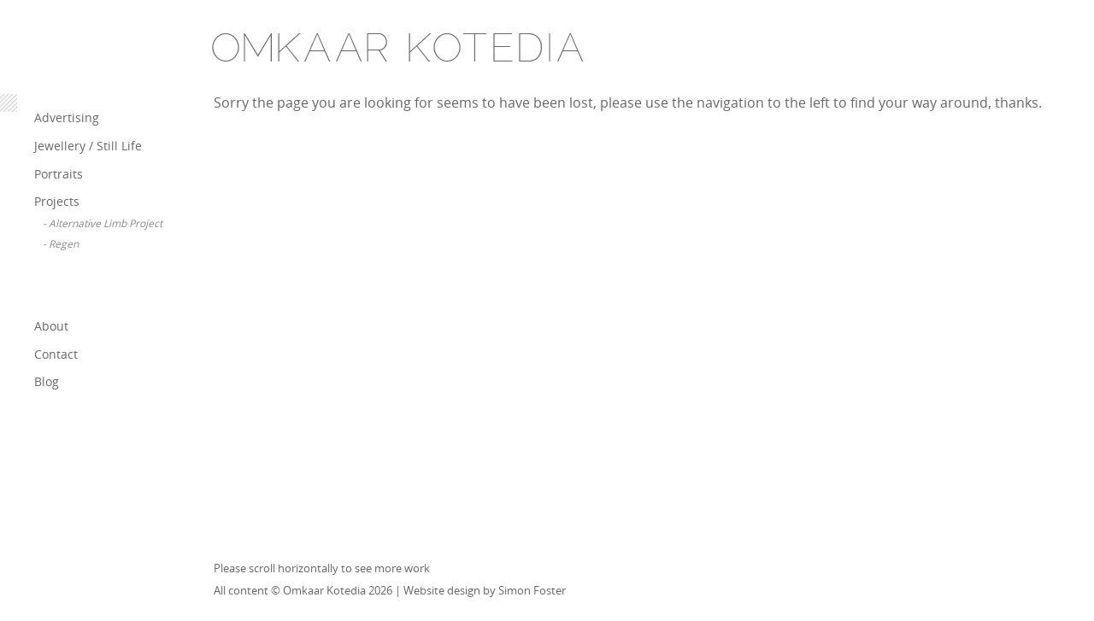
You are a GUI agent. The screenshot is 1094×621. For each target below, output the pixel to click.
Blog (46, 381)
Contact (56, 354)
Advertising (66, 117)
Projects (56, 201)
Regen (64, 244)
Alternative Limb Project (105, 223)
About (51, 326)
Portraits (58, 174)
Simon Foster (532, 590)
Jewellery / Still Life (88, 146)
